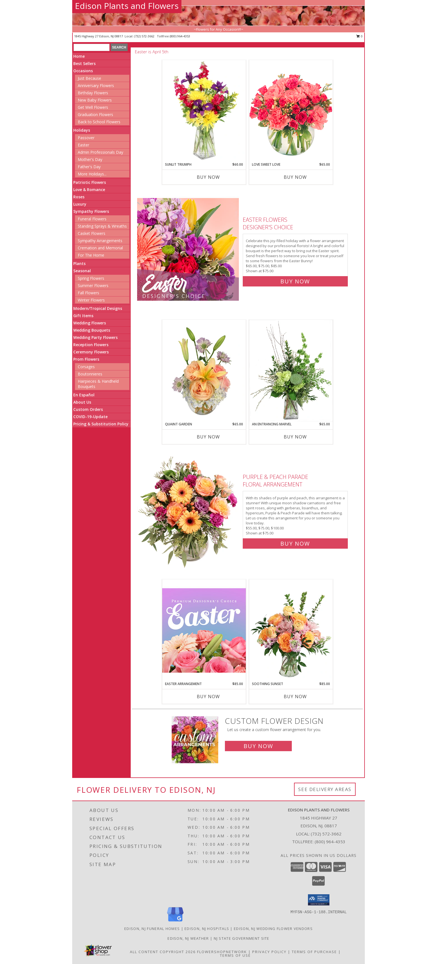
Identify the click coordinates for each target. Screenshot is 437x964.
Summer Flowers (93, 285)
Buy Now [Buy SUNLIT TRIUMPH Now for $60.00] (208, 177)
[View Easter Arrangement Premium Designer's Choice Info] (204, 630)
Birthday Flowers (93, 92)
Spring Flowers (91, 278)
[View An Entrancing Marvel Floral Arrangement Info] (291, 370)
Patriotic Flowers (89, 182)
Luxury (79, 204)
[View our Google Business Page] (175, 921)
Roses (78, 196)
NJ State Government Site (242, 938)
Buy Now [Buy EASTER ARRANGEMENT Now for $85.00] (208, 696)
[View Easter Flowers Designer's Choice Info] (188, 249)
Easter (83, 145)
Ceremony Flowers (91, 352)
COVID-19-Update (90, 416)
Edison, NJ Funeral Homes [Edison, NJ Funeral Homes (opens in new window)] (152, 928)
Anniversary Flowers (96, 85)
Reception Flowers (90, 344)
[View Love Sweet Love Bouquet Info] (291, 111)
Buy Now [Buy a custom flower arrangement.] (258, 746)
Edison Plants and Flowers (127, 5)
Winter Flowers (91, 300)
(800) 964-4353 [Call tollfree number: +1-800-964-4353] (180, 36)
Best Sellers (84, 63)
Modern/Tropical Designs (97, 308)
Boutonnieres (90, 374)
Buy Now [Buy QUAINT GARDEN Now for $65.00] (208, 437)
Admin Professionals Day (100, 152)
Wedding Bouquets (91, 330)
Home (79, 56)
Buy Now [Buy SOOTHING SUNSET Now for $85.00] (295, 696)
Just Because (89, 78)
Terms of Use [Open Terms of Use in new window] (235, 955)
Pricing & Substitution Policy (100, 423)
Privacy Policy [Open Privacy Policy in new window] (269, 951)
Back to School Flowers (99, 121)
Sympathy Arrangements (100, 240)
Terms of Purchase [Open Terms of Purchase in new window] (314, 951)
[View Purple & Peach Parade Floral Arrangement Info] (188, 509)
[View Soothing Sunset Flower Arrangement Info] (291, 630)
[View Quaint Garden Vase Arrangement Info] (204, 370)
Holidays (81, 130)
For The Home (91, 255)
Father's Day (89, 166)
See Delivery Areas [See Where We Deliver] (324, 789)
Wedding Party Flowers (95, 337)
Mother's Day (90, 159)
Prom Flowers (86, 359)
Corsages (86, 366)
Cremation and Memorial (100, 247)
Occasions (83, 70)
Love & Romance (89, 189)
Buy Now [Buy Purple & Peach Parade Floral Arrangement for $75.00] (295, 543)
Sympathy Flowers (91, 211)
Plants (79, 263)
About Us (82, 402)
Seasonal (82, 270)
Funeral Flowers (92, 218)
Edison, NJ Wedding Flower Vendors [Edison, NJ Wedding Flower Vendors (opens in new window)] (273, 928)
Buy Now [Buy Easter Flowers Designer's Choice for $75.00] (295, 281)
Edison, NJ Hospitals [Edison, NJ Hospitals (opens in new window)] (206, 928)
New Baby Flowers (95, 100)
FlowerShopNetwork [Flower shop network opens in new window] (222, 951)
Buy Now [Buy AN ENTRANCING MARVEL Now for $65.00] (295, 437)
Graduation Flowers (95, 114)
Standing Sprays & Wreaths (102, 226)
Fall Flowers (88, 292)
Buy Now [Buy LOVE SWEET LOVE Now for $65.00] (295, 177)
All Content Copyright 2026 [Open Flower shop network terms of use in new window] (163, 951)
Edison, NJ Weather (188, 938)
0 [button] (359, 36)
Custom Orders (88, 409)
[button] (318, 899)
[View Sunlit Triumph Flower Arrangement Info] (204, 111)
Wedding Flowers (89, 323)
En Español (83, 394)
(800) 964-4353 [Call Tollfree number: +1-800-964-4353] (330, 841)
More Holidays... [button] (92, 174)
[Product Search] (92, 47)
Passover (86, 137)
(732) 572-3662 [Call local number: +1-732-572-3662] (144, 36)
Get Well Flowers (93, 107)
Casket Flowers (91, 233)
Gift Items (83, 315)
